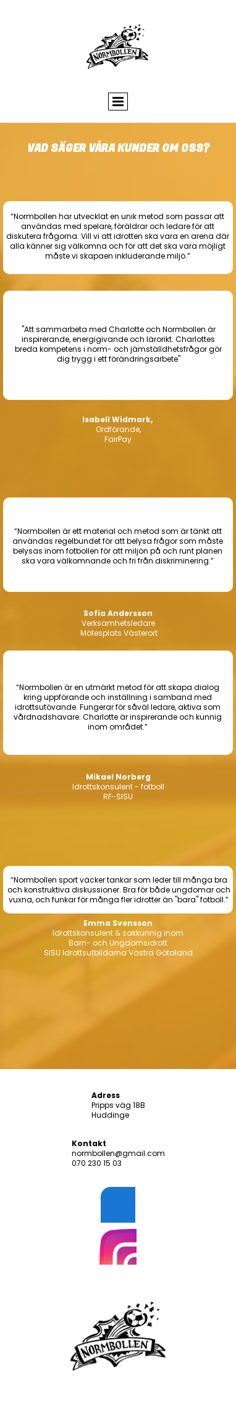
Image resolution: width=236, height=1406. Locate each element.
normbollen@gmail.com (118, 1153)
